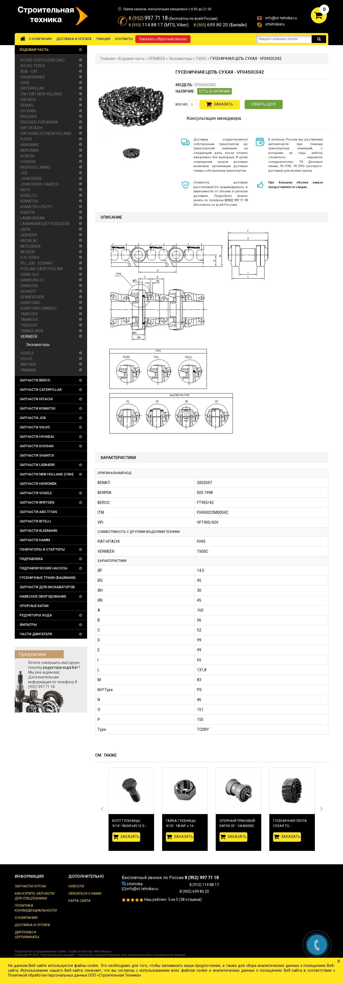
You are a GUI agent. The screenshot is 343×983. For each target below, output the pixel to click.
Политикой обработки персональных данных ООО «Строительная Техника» (74, 975)
